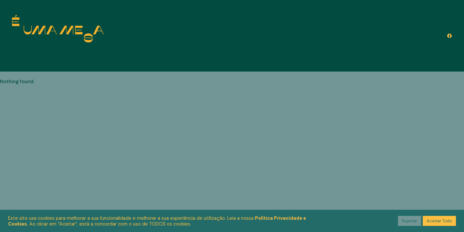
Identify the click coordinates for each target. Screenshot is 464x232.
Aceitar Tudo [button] (439, 221)
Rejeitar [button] (409, 221)
